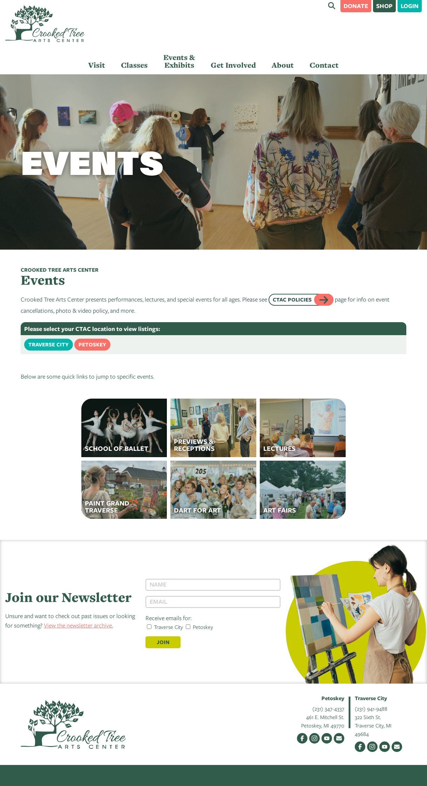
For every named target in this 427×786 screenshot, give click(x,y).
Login (410, 6)
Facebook (302, 738)
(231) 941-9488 (371, 708)
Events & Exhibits (179, 61)
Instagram (314, 738)
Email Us (339, 738)
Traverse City (48, 344)
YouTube (326, 738)
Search (332, 5)
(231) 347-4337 (328, 708)
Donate (356, 6)
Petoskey (92, 344)
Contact (324, 65)
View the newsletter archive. (78, 625)
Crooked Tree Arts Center (44, 23)
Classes (134, 65)
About (283, 65)
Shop (384, 6)
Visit (96, 65)
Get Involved (233, 65)
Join (163, 642)
